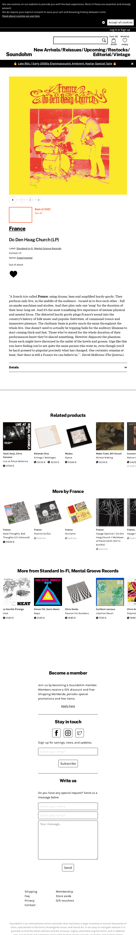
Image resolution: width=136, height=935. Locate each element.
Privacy (29, 900)
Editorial (102, 54)
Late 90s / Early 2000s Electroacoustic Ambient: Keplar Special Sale (65, 63)
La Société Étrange (13, 609)
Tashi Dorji (9, 453)
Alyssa (68, 457)
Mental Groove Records (47, 248)
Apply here (68, 706)
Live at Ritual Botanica (15, 461)
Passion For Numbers (77, 613)
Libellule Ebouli (104, 613)
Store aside (63, 896)
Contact (30, 905)
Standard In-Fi (24, 248)
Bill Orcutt (116, 453)
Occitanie (70, 533)
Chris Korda (71, 609)
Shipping (31, 891)
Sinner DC (39, 609)
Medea (68, 453)
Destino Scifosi (42, 533)
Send (68, 868)
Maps (37, 613)
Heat (5, 613)
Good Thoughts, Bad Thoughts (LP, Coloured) (16, 535)
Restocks (118, 50)
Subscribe (68, 763)
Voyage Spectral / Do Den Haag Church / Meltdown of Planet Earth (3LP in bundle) (110, 539)
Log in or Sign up (120, 29)
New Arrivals (47, 50)
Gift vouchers (65, 900)
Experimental (25, 257)
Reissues (71, 50)
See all (38, 213)
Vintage (121, 54)
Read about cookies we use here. (21, 16)
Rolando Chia (41, 453)
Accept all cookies (121, 22)
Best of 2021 (43, 209)
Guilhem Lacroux (105, 609)
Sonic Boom (53, 609)
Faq (27, 896)
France (17, 228)
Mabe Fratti (102, 453)
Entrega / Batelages (45, 457)
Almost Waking (104, 457)
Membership (64, 891)
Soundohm (19, 54)
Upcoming (95, 50)
